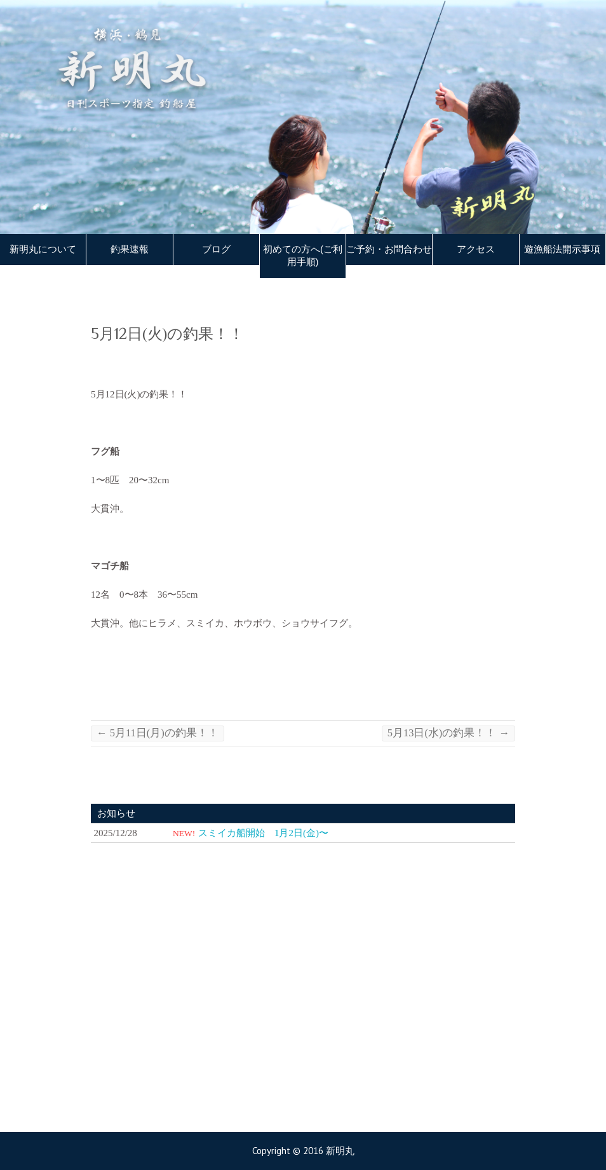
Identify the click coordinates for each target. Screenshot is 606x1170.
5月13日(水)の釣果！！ (448, 733)
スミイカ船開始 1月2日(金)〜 (263, 833)
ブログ (216, 249)
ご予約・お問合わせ (389, 249)
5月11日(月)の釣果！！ (158, 733)
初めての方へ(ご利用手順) (302, 255)
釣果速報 (130, 249)
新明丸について (43, 249)
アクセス (476, 249)
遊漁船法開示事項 (562, 249)
